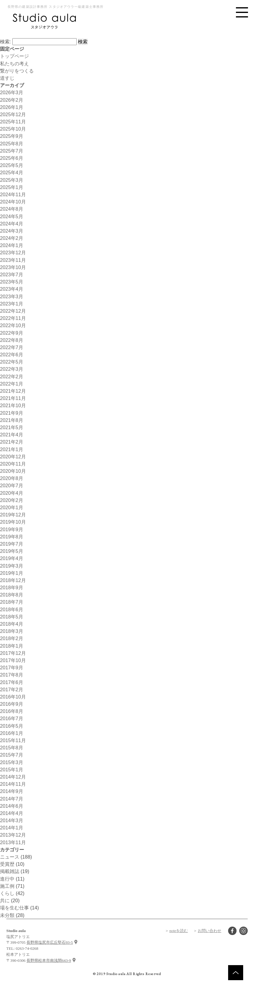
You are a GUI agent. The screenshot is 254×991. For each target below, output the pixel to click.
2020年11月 (13, 463)
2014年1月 (11, 827)
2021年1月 (11, 449)
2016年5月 (11, 726)
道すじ (7, 78)
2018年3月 (11, 631)
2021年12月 (13, 391)
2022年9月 (11, 333)
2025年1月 (11, 187)
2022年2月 (11, 376)
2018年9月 (11, 587)
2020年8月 (11, 478)
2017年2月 (11, 689)
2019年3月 (11, 565)
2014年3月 (11, 820)
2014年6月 (11, 806)
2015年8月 (11, 747)
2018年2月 (11, 638)
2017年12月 (13, 653)
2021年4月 (11, 434)
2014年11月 (13, 784)
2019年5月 (11, 551)
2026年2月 (11, 100)
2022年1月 (11, 383)
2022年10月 (13, 325)
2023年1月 (11, 303)
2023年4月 (11, 289)
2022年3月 (11, 369)
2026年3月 (11, 92)
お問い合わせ (209, 930)
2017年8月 (11, 674)
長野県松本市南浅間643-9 (48, 960)
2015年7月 (11, 754)
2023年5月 (11, 281)
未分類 (7, 915)
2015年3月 (11, 762)
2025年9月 (11, 136)
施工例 (7, 886)
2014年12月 (13, 776)
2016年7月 (11, 718)
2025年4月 (11, 172)
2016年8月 (11, 711)
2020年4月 (11, 493)
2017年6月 (11, 682)
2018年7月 (11, 602)
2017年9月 (11, 667)
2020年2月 (11, 500)
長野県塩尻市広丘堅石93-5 (49, 942)
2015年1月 (11, 769)
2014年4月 (11, 813)
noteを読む (178, 930)
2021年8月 (11, 420)
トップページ (14, 56)
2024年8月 (11, 209)
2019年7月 (11, 544)
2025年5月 (11, 165)
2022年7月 (11, 347)
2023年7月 (11, 274)
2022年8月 (11, 340)
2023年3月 (11, 296)
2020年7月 (11, 485)
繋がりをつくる (17, 70)
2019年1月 (11, 573)
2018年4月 (11, 624)
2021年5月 (11, 427)
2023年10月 (13, 267)
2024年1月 (11, 245)
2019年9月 (11, 529)
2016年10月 (13, 696)
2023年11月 (13, 260)
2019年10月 (13, 522)
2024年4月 (11, 223)
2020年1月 (11, 507)
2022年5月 (11, 361)
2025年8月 (11, 143)
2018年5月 (11, 616)
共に (5, 900)
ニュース (9, 856)
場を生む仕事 (14, 907)
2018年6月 (11, 609)
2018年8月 (11, 594)
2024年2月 (11, 238)
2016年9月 (11, 704)
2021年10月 (13, 405)
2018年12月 (13, 580)
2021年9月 (11, 413)
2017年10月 (13, 660)
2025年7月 (11, 150)
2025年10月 (13, 129)
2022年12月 (13, 311)
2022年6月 (11, 354)
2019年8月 (11, 536)
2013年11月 (13, 842)
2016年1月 (11, 733)
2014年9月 (11, 791)
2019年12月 (13, 514)
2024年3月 (11, 231)
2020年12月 (13, 456)
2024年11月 (13, 194)
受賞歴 (7, 864)
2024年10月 (13, 201)
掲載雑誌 (9, 871)
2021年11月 (13, 398)
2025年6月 (11, 158)
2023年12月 (13, 252)
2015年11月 (13, 740)
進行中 (7, 878)
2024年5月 (11, 216)
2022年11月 (13, 318)
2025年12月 (13, 114)
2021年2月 (11, 441)
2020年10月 (13, 471)
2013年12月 (13, 835)
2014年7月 (11, 798)
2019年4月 (11, 558)
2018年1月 (11, 646)
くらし (7, 893)
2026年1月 (11, 107)
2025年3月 (11, 180)
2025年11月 (13, 121)
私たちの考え (14, 63)
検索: (5, 41)
